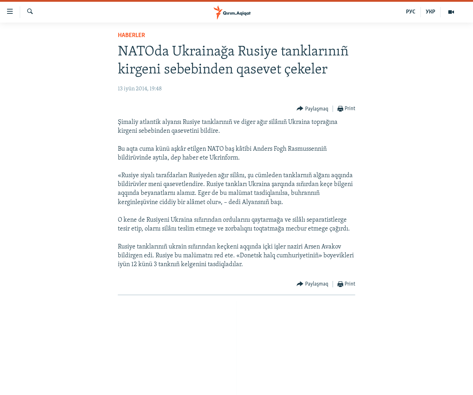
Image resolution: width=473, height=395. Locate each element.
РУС (411, 12)
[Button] (312, 109)
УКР (430, 12)
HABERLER (131, 35)
